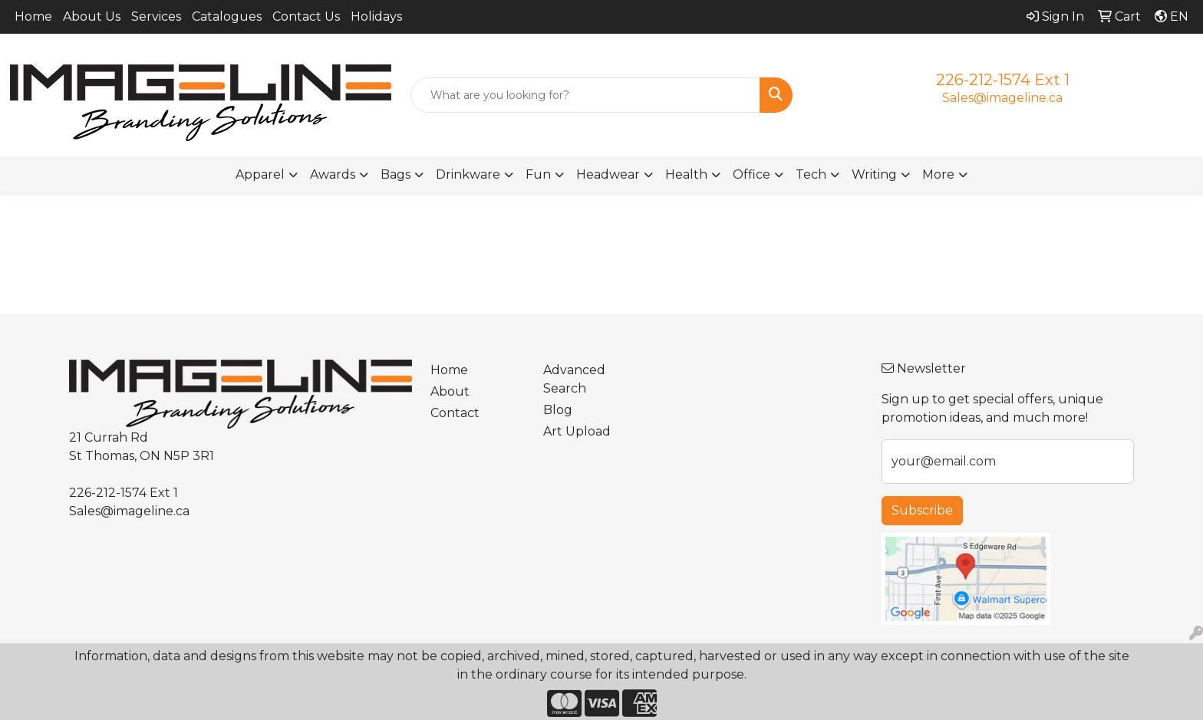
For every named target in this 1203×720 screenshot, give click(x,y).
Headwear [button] (608, 174)
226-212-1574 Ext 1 (1003, 80)
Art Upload (577, 431)
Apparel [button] (260, 174)
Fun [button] (538, 174)
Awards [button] (332, 174)
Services (156, 16)
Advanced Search (574, 379)
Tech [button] (811, 174)
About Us (91, 16)
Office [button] (751, 174)
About (450, 391)
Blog (557, 410)
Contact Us (306, 16)
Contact (455, 413)
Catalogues (227, 16)
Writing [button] (874, 174)
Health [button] (686, 174)
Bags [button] (395, 174)
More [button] (938, 174)
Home (33, 16)
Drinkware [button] (468, 174)
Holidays (376, 16)
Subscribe (922, 510)
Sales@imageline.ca (1002, 97)
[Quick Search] (585, 95)
